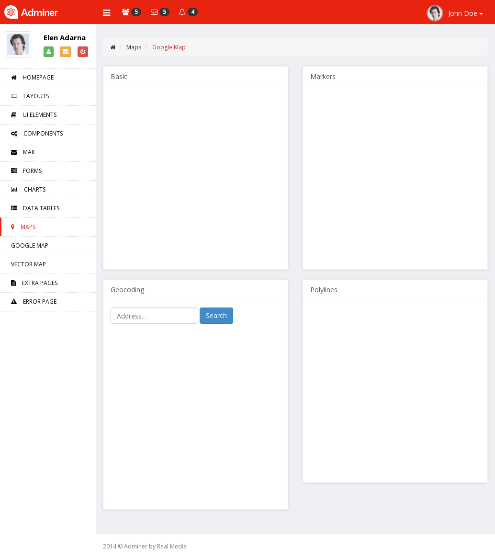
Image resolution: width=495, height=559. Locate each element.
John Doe (455, 13)
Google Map (29, 245)
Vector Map (28, 264)
